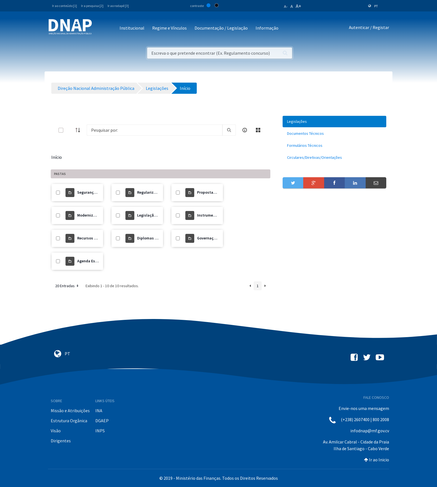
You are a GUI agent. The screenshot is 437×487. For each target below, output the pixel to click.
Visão (56, 430)
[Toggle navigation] (100, 28)
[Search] (154, 130)
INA (98, 410)
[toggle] (70, 130)
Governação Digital (214, 238)
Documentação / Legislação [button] (221, 28)
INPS (100, 430)
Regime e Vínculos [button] (169, 28)
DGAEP (102, 420)
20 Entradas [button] (67, 285)
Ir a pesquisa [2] (92, 6)
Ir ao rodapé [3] (118, 6)
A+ (298, 6)
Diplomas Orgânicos (155, 238)
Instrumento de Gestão (217, 215)
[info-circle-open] (244, 130)
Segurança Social (92, 192)
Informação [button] (267, 28)
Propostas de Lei (211, 192)
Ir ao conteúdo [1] (64, 6)
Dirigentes (61, 440)
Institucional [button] (132, 28)
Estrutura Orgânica (69, 420)
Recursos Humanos (94, 238)
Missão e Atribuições (70, 410)
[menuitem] (334, 121)
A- (286, 6)
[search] (229, 130)
